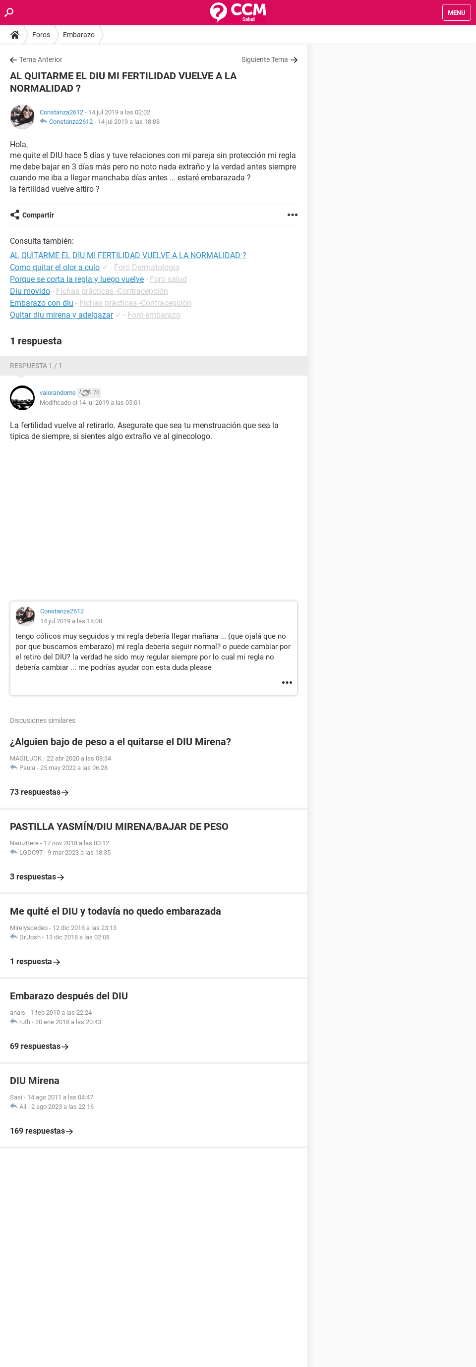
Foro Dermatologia (146, 267)
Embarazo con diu (41, 303)
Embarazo (79, 35)
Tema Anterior (40, 59)
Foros (41, 35)
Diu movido (30, 291)
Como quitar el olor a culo (55, 267)
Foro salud (168, 279)
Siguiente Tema (264, 59)
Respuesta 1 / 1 (36, 366)
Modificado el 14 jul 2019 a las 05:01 (90, 402)
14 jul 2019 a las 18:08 (129, 121)
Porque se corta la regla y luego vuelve (77, 279)
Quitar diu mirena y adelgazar (61, 315)
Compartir (38, 215)
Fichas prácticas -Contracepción (112, 291)
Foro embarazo (153, 315)
